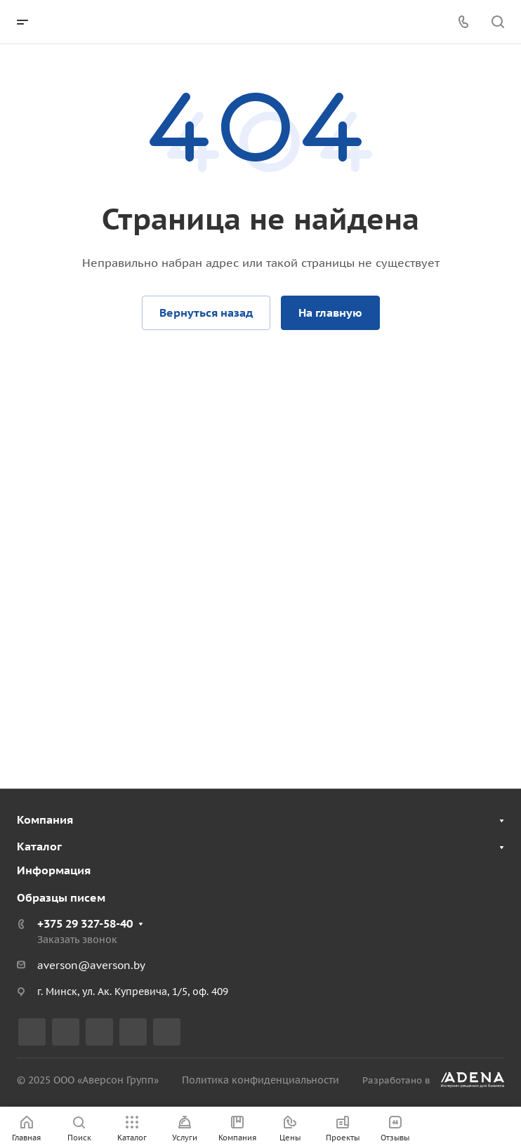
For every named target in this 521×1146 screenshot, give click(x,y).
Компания (45, 819)
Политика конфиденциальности (260, 1080)
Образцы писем (61, 897)
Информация (54, 870)
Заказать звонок (77, 939)
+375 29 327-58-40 (85, 923)
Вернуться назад (206, 312)
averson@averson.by (91, 965)
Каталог (39, 846)
